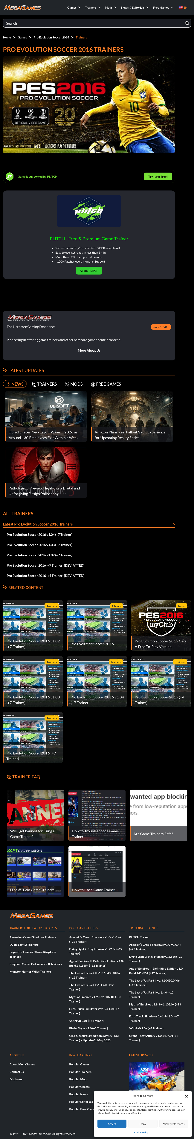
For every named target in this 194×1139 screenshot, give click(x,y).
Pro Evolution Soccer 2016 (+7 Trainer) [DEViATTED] (45, 565)
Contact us (17, 1071)
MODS (74, 384)
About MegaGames (22, 1064)
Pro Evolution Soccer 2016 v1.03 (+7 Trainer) (39, 545)
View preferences (174, 1124)
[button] (186, 1096)
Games (22, 37)
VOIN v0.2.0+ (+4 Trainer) (86, 1020)
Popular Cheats (79, 1086)
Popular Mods (78, 1079)
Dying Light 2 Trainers (24, 944)
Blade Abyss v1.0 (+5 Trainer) (88, 1028)
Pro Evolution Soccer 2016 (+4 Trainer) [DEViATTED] (45, 576)
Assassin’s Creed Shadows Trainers (33, 937)
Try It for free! (158, 176)
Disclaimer (17, 1079)
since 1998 (160, 327)
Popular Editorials (81, 1101)
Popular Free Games (82, 1109)
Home (7, 37)
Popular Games (79, 1064)
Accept (112, 1124)
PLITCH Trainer (139, 937)
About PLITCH (89, 270)
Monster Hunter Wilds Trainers (30, 971)
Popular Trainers (80, 1071)
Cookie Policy (141, 1132)
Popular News (78, 1094)
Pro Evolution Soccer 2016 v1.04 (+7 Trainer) (39, 534)
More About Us (89, 350)
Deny (143, 1124)
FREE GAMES (106, 384)
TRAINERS (44, 384)
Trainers (81, 37)
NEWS (15, 384)
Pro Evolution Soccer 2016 (51, 37)
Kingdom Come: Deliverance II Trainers (36, 964)
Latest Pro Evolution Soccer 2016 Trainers (38, 524)
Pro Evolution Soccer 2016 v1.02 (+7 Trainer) (39, 555)
